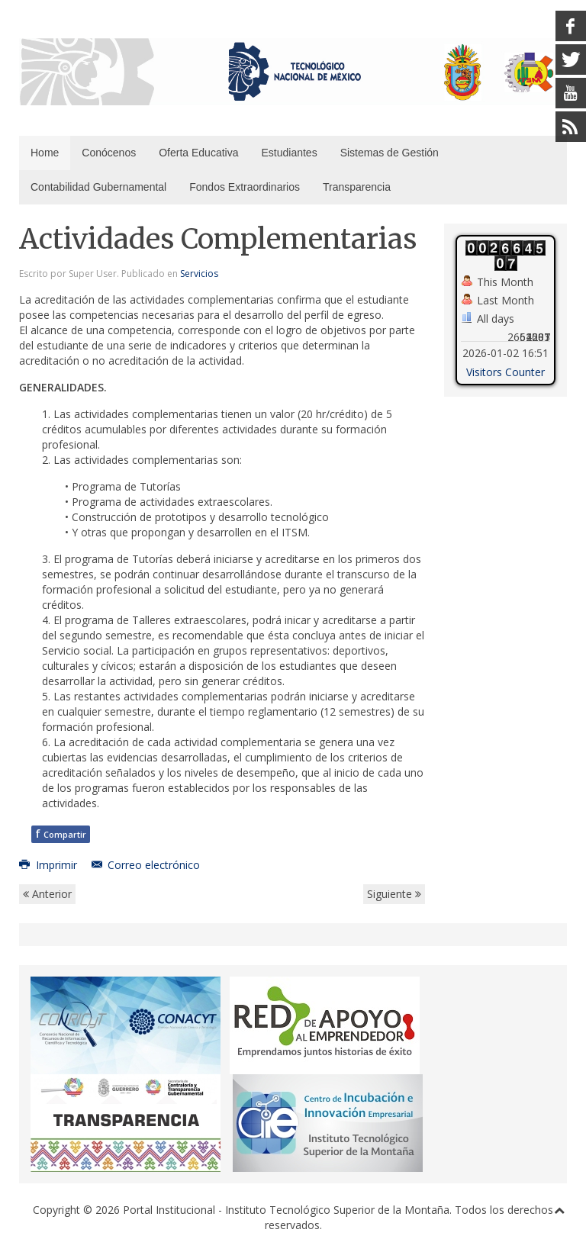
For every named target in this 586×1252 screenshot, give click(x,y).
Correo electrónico (146, 865)
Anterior (47, 894)
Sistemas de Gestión (389, 152)
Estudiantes (289, 152)
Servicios (199, 273)
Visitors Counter (505, 372)
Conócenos (109, 152)
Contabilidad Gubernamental (98, 187)
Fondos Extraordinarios (244, 187)
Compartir (60, 833)
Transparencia (357, 187)
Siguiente (394, 894)
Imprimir (49, 865)
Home (45, 152)
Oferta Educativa (198, 152)
